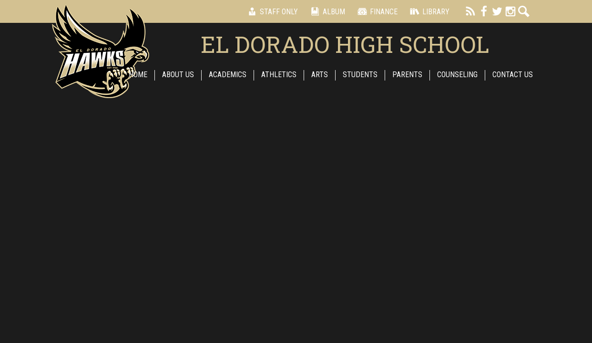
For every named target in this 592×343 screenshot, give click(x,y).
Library (428, 11)
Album (326, 11)
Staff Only (271, 11)
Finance (376, 11)
